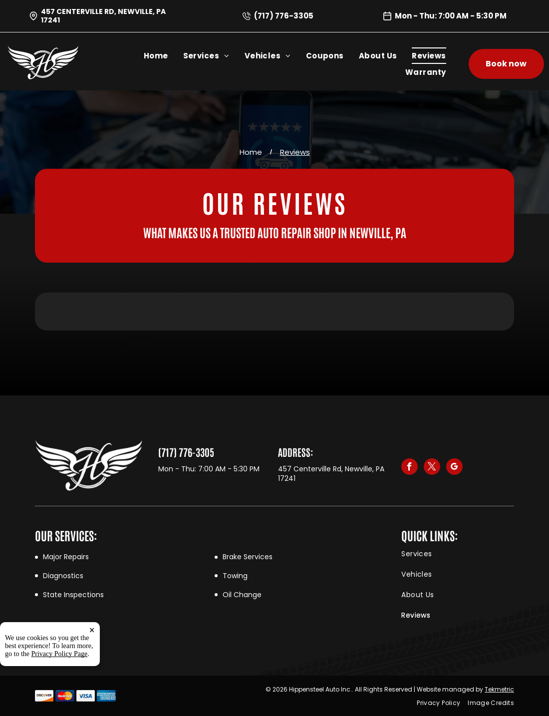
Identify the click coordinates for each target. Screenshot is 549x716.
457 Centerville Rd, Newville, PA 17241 (103, 15)
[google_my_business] (454, 467)
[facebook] (409, 467)
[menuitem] (163, 55)
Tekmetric (499, 689)
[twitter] (432, 467)
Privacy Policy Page (59, 654)
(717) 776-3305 (283, 15)
